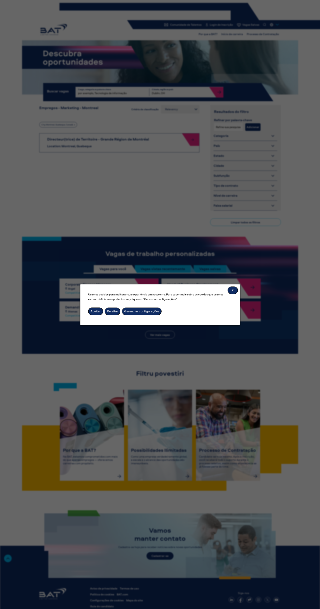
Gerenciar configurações (141, 311)
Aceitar (95, 311)
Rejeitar (112, 311)
